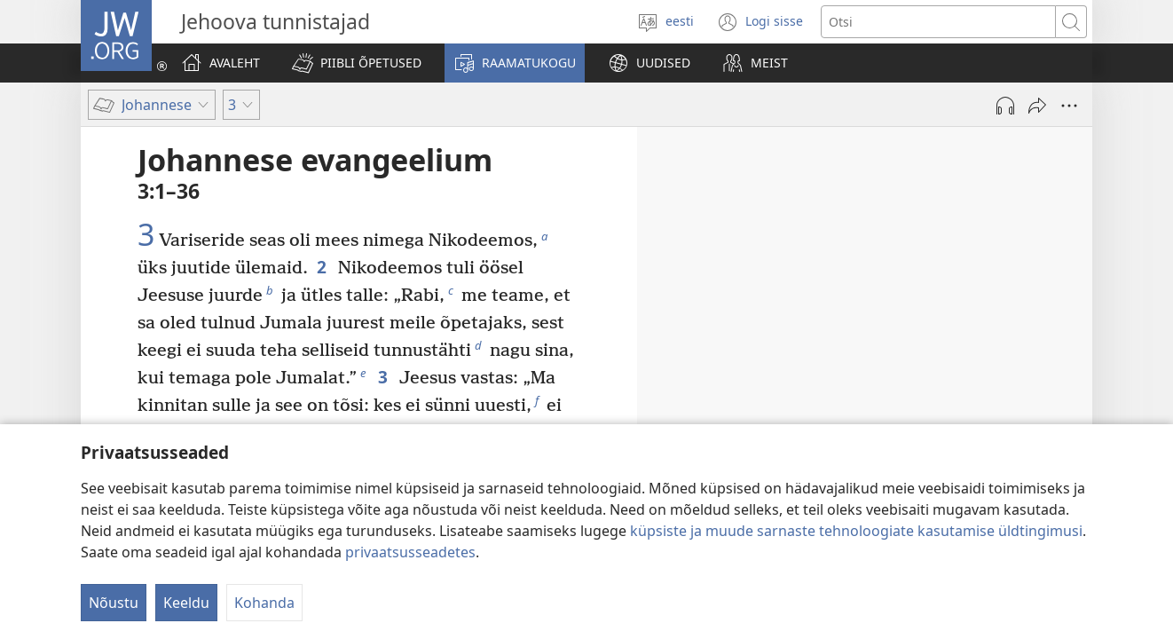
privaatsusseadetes (410, 552)
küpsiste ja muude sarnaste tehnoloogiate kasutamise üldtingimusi (856, 530)
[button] (356, 63)
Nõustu (113, 602)
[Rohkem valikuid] (1069, 106)
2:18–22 (800, 365)
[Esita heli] (1005, 106)
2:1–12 (755, 294)
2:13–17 (955, 318)
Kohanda (264, 602)
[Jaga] (1037, 106)
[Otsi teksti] (938, 21)
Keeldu (186, 602)
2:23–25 (709, 411)
